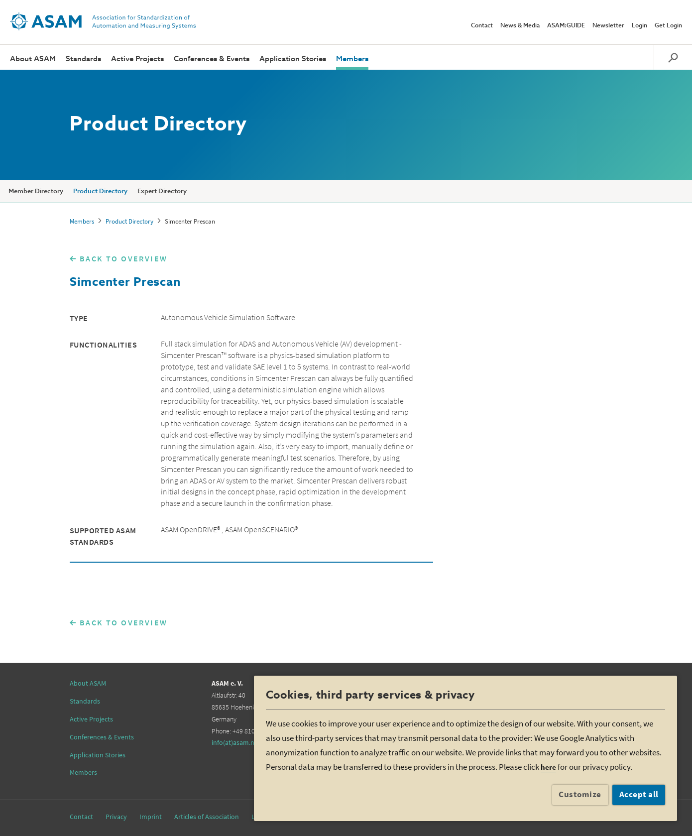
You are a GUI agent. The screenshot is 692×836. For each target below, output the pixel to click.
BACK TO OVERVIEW (123, 258)
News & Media (520, 26)
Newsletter (608, 26)
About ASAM (33, 59)
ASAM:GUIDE (566, 26)
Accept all (639, 794)
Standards (83, 59)
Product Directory (100, 191)
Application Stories (292, 59)
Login (639, 26)
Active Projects (137, 59)
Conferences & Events (211, 59)
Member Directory (35, 191)
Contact (482, 26)
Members (352, 59)
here (548, 767)
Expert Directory (162, 191)
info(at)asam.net (236, 742)
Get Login (668, 26)
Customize (580, 794)
